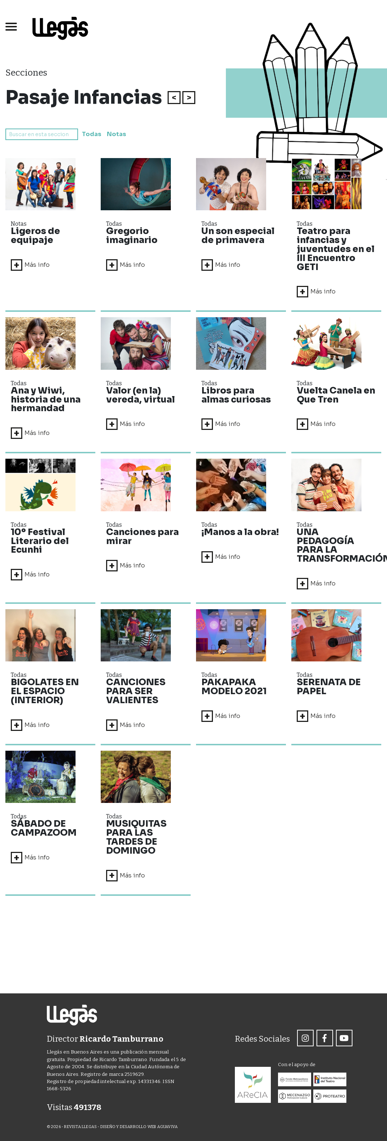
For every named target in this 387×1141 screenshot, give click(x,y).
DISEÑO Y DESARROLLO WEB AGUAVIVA (139, 1126)
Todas (91, 134)
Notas (115, 134)
